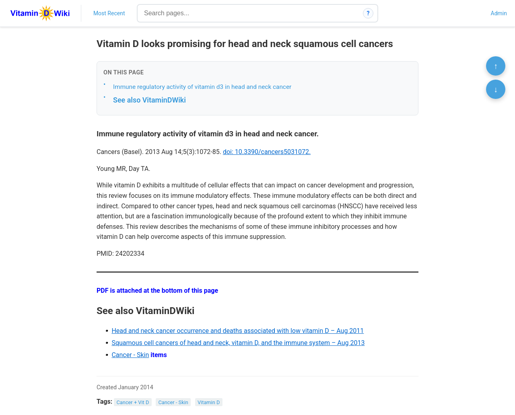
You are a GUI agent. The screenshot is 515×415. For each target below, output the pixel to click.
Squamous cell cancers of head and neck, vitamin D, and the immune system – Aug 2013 (238, 343)
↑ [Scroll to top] (496, 66)
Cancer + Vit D (133, 402)
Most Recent (109, 13)
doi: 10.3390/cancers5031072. (267, 152)
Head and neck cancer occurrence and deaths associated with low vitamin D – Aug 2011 (237, 331)
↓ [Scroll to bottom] (496, 89)
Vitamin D (209, 402)
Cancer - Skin (130, 355)
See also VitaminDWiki (149, 100)
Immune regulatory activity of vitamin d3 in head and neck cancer (202, 86)
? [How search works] (368, 13)
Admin (499, 13)
